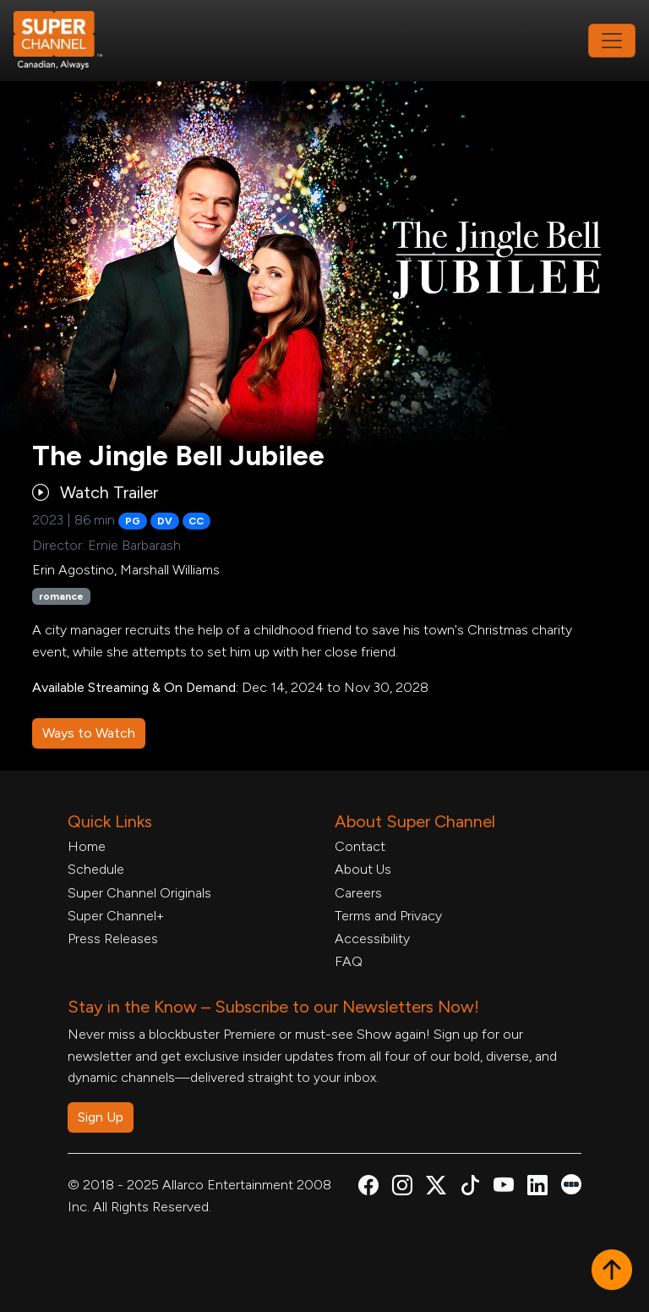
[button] (612, 1271)
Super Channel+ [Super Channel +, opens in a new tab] (116, 916)
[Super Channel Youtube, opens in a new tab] (504, 1188)
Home (87, 846)
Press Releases (113, 938)
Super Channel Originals (139, 893)
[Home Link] (69, 40)
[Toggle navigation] (611, 41)
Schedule (96, 869)
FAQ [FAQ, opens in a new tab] (349, 961)
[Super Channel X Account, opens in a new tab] (436, 1188)
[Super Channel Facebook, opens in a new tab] (368, 1188)
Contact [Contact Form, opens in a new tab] (360, 846)
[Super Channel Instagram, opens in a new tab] (402, 1188)
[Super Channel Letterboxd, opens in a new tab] (571, 1183)
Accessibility (372, 938)
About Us (363, 869)
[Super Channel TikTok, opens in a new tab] (470, 1188)
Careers (358, 893)
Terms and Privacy (388, 916)
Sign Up (100, 1117)
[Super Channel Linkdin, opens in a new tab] (537, 1188)
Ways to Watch (88, 733)
